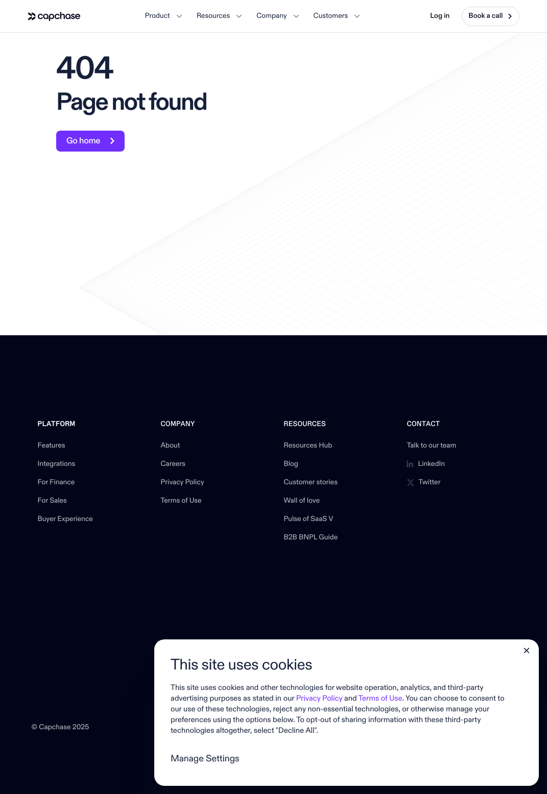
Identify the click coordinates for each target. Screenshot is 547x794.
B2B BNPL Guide (311, 537)
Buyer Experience (65, 519)
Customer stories (311, 482)
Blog (291, 464)
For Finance (56, 482)
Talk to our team (431, 446)
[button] (163, 16)
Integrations (57, 464)
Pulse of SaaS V (309, 519)
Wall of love (302, 501)
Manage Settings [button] (205, 758)
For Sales (52, 501)
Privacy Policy (182, 482)
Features (51, 446)
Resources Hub (308, 446)
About (170, 446)
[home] (54, 16)
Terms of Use (181, 501)
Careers (173, 464)
